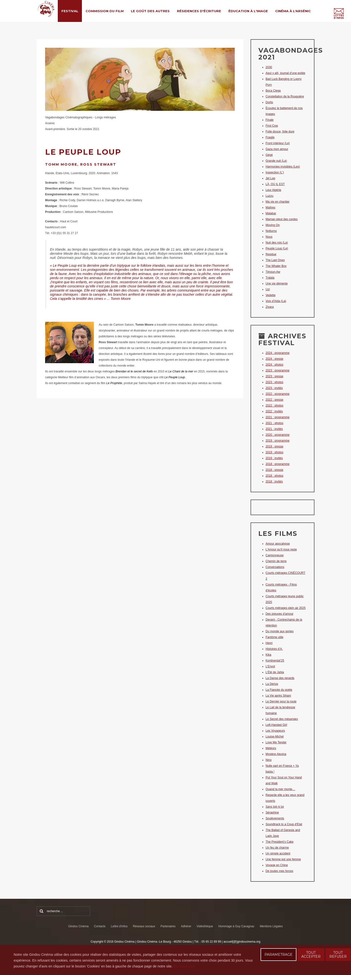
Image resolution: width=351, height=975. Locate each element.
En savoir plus (184, 966)
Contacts (99, 926)
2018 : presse (274, 470)
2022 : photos (274, 405)
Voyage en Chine (277, 865)
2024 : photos (274, 364)
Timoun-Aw (273, 272)
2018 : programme (278, 464)
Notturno (271, 231)
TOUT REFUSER (338, 954)
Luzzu (269, 196)
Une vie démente (277, 283)
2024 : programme (278, 353)
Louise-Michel (275, 736)
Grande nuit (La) (276, 160)
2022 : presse (274, 399)
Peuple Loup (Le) (277, 248)
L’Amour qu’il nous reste (281, 549)
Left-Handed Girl (276, 725)
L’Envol (270, 666)
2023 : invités (274, 388)
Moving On (273, 225)
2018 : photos (274, 475)
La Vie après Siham (278, 695)
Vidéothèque (205, 926)
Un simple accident (278, 853)
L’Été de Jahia (275, 672)
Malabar (271, 213)
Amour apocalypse (278, 543)
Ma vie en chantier (278, 201)
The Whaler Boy (276, 266)
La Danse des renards (280, 678)
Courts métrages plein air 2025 (286, 608)
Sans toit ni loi (275, 806)
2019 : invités (274, 458)
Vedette (271, 295)
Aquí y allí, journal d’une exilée (285, 73)
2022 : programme (278, 394)
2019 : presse (274, 446)
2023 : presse (274, 376)
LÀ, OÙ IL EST (275, 184)
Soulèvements (275, 818)
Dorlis (269, 102)
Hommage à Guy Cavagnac (236, 926)
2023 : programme (278, 370)
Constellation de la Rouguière (285, 96)
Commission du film (105, 11)
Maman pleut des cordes (282, 219)
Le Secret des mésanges (282, 719)
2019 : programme (278, 440)
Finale (270, 120)
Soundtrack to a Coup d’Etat (284, 824)
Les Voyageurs (275, 730)
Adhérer (186, 926)
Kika (268, 654)
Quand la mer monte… (280, 789)
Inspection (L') (275, 172)
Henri (269, 643)
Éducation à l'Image (248, 11)
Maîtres (270, 207)
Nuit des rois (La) (277, 242)
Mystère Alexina (276, 754)
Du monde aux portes (280, 631)
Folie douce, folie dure (280, 131)
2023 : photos (274, 382)
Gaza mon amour (277, 149)
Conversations (275, 567)
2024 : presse (274, 358)
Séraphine (272, 812)
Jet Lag (270, 178)
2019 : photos (274, 452)
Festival (69, 11)
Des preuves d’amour (279, 613)
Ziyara (270, 307)
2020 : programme (278, 434)
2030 (269, 67)
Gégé (269, 155)
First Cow (272, 125)
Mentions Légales (271, 926)
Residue (271, 254)
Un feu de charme (277, 847)
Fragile (270, 137)
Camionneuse (275, 555)
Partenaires (168, 926)
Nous (269, 236)
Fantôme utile (274, 637)
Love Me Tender (276, 742)
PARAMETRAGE (278, 954)
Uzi (268, 289)
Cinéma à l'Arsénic (293, 11)
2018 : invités (274, 481)
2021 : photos (274, 423)
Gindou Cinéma (78, 926)
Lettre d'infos (119, 926)
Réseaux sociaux (144, 926)
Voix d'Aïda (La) (276, 301)
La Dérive (272, 684)
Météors (271, 748)
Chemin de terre (276, 561)
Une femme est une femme (283, 859)
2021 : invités (274, 429)
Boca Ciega (273, 90)
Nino (269, 760)
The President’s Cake (280, 841)
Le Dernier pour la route (281, 701)
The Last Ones (275, 260)
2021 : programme (278, 417)
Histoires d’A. (274, 649)
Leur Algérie (273, 190)
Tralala (270, 277)
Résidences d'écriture (199, 11)
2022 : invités (274, 411)
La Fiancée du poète (279, 689)
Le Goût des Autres (150, 11)
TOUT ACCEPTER (311, 954)
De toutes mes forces (279, 871)
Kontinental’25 (275, 660)
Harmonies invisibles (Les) (283, 166)
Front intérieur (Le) (278, 143)
